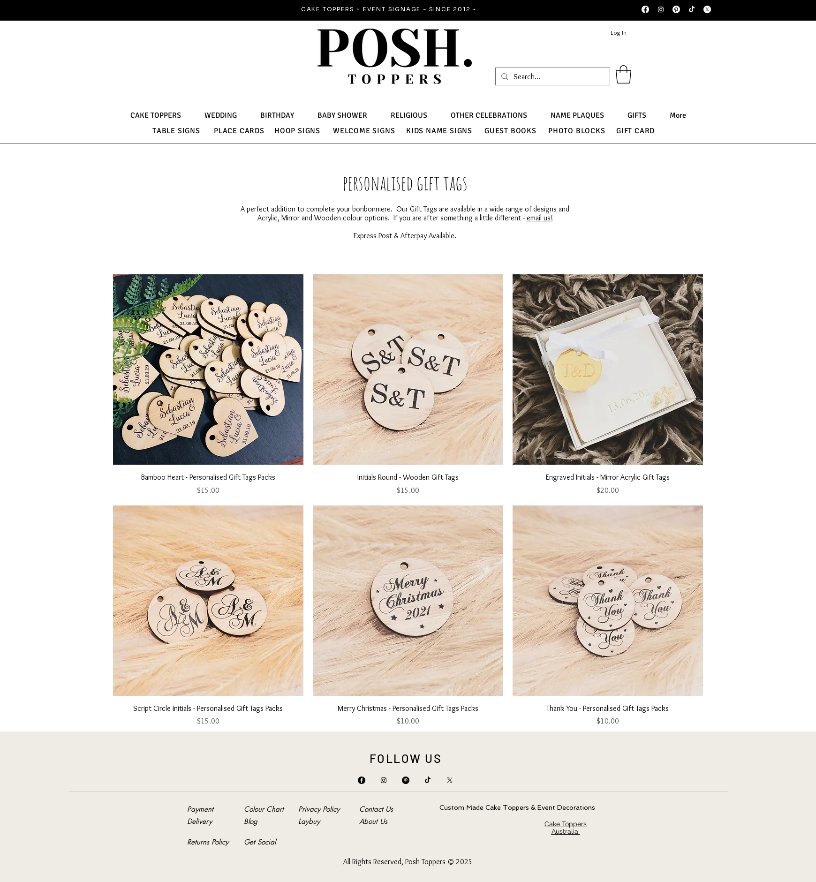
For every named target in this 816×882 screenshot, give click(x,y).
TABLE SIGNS (176, 131)
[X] (707, 9)
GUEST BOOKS (510, 131)
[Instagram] (661, 9)
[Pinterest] (676, 9)
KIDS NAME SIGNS (439, 131)
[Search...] (552, 77)
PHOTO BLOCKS (576, 131)
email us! (540, 217)
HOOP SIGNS (297, 131)
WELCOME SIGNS (364, 131)
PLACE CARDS (239, 131)
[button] (623, 74)
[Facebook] (645, 9)
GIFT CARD (635, 131)
